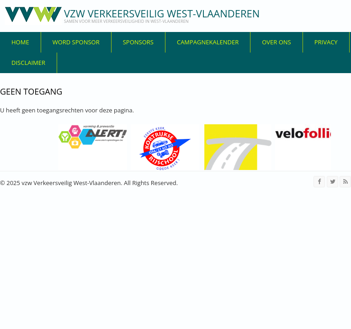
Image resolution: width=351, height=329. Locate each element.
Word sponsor (76, 42)
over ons (276, 42)
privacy (326, 42)
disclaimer (28, 62)
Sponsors (138, 42)
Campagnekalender (208, 42)
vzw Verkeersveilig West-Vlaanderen (162, 13)
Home (20, 42)
